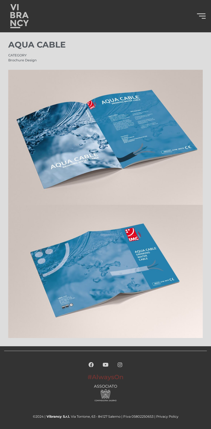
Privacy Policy (167, 417)
